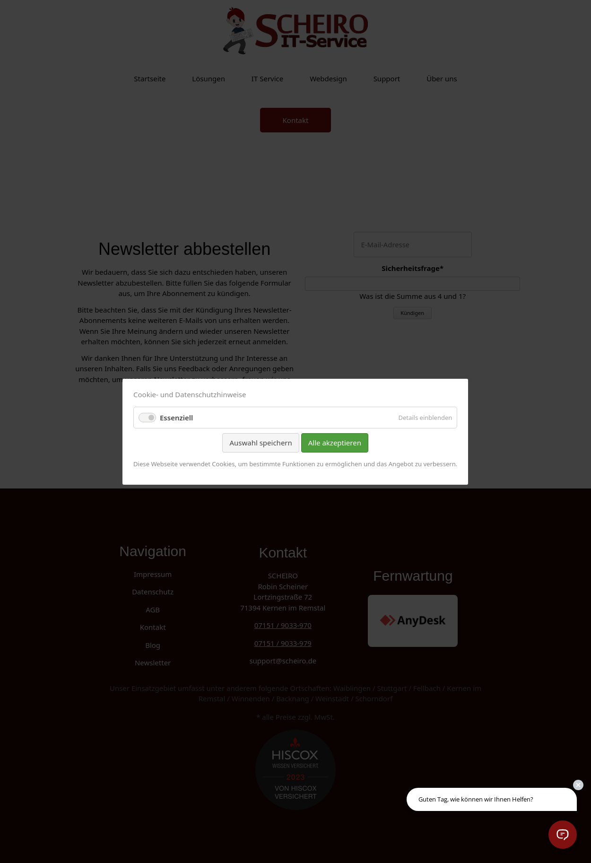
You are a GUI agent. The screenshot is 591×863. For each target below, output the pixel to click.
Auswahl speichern (261, 442)
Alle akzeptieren (334, 442)
